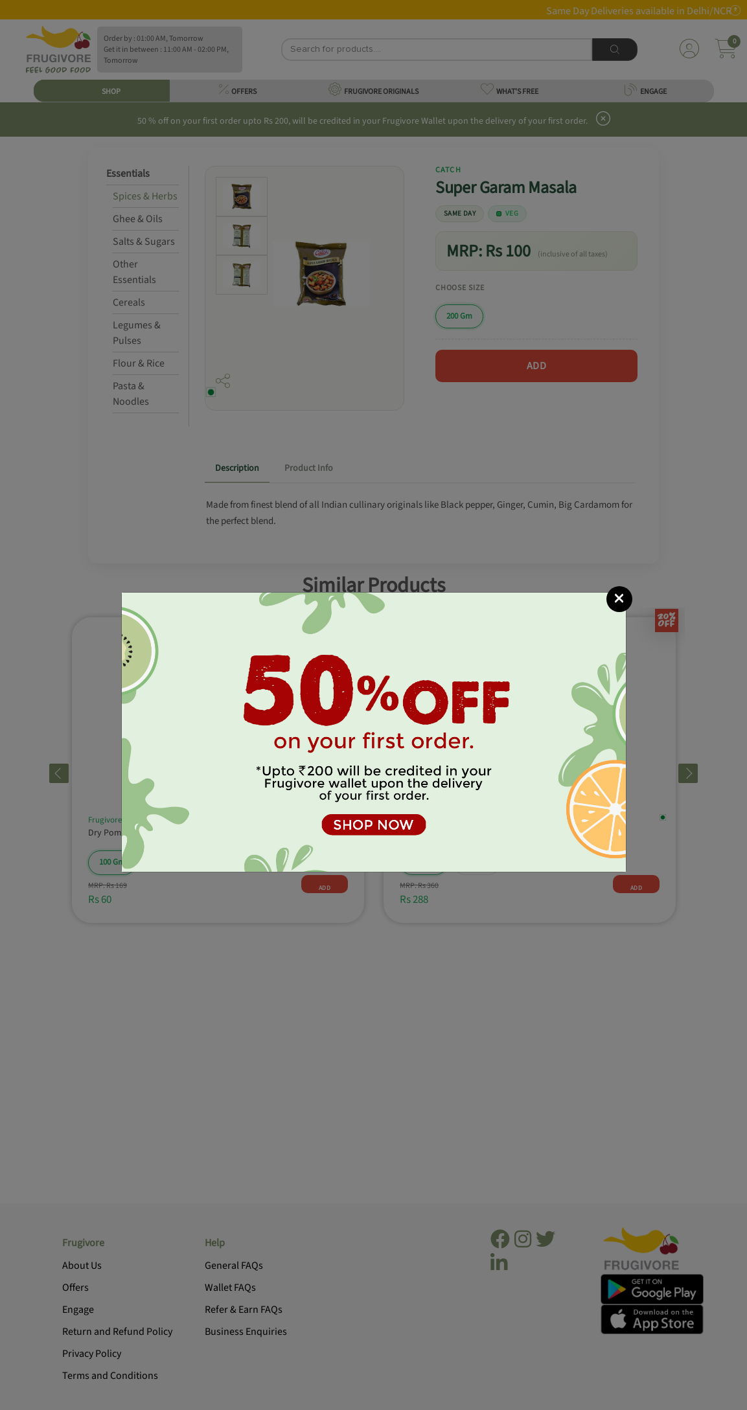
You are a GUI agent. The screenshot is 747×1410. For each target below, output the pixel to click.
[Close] (619, 599)
